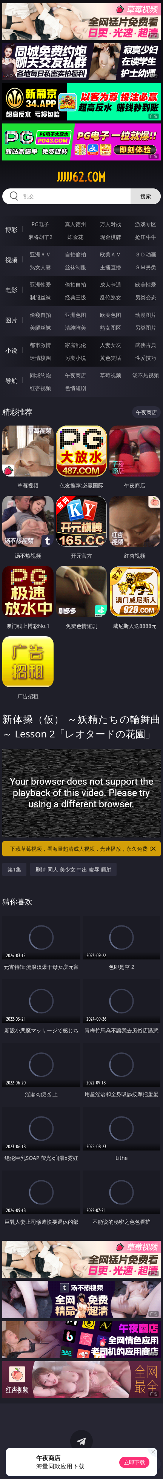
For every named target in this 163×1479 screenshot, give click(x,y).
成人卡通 (110, 284)
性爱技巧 (145, 357)
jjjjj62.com (81, 177)
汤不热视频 (145, 375)
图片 (11, 320)
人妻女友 (110, 345)
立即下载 (134, 1462)
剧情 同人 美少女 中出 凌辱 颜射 (73, 869)
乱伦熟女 (110, 297)
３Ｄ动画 (145, 254)
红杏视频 (40, 388)
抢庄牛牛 (145, 237)
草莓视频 (110, 375)
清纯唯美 (75, 327)
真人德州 (75, 224)
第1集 (14, 869)
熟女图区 (110, 327)
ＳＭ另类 (145, 267)
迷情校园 (40, 357)
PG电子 (40, 224)
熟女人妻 (40, 267)
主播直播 (110, 267)
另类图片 (145, 327)
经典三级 (75, 297)
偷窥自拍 (40, 314)
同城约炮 (40, 375)
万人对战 (110, 224)
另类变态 (145, 297)
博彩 (11, 229)
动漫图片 (145, 314)
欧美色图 (110, 314)
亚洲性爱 (40, 284)
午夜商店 (75, 375)
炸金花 (75, 237)
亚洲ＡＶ (40, 254)
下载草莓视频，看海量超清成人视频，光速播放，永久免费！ (83, 848)
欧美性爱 (145, 284)
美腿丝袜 (40, 327)
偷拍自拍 (75, 284)
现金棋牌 (110, 237)
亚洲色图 (75, 314)
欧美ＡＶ (110, 254)
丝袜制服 (75, 267)
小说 (11, 350)
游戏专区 (145, 224)
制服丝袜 (40, 297)
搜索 (145, 196)
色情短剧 (75, 388)
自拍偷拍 (75, 254)
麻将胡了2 (40, 237)
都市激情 (40, 345)
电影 (11, 290)
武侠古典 (145, 345)
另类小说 (75, 357)
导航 (11, 380)
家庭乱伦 (75, 345)
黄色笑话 (110, 357)
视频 (11, 260)
